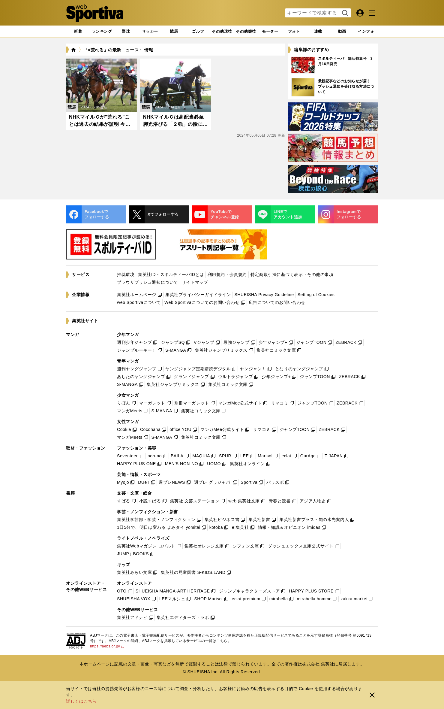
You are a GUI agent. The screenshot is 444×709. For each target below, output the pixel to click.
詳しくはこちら (81, 701)
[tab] (126, 32)
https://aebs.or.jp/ (107, 646)
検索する (344, 13)
